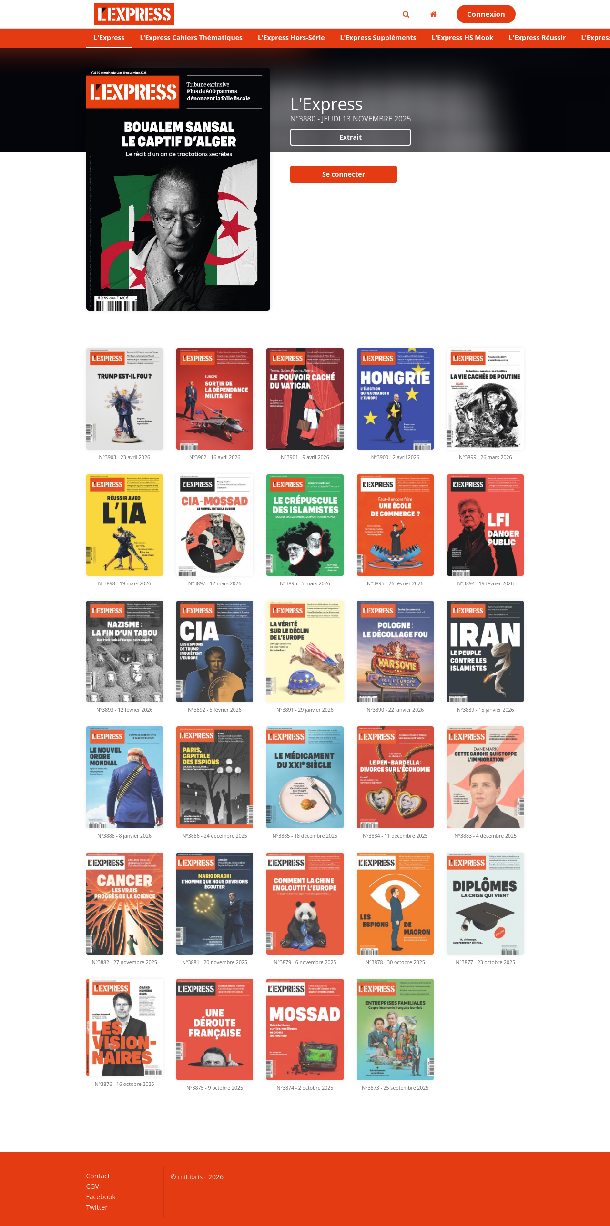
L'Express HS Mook (463, 37)
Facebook (101, 1196)
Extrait (350, 136)
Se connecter (343, 174)
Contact (98, 1176)
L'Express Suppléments (378, 37)
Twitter (97, 1207)
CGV (92, 1186)
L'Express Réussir (537, 37)
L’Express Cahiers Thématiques (191, 37)
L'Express (109, 37)
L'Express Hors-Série (291, 37)
